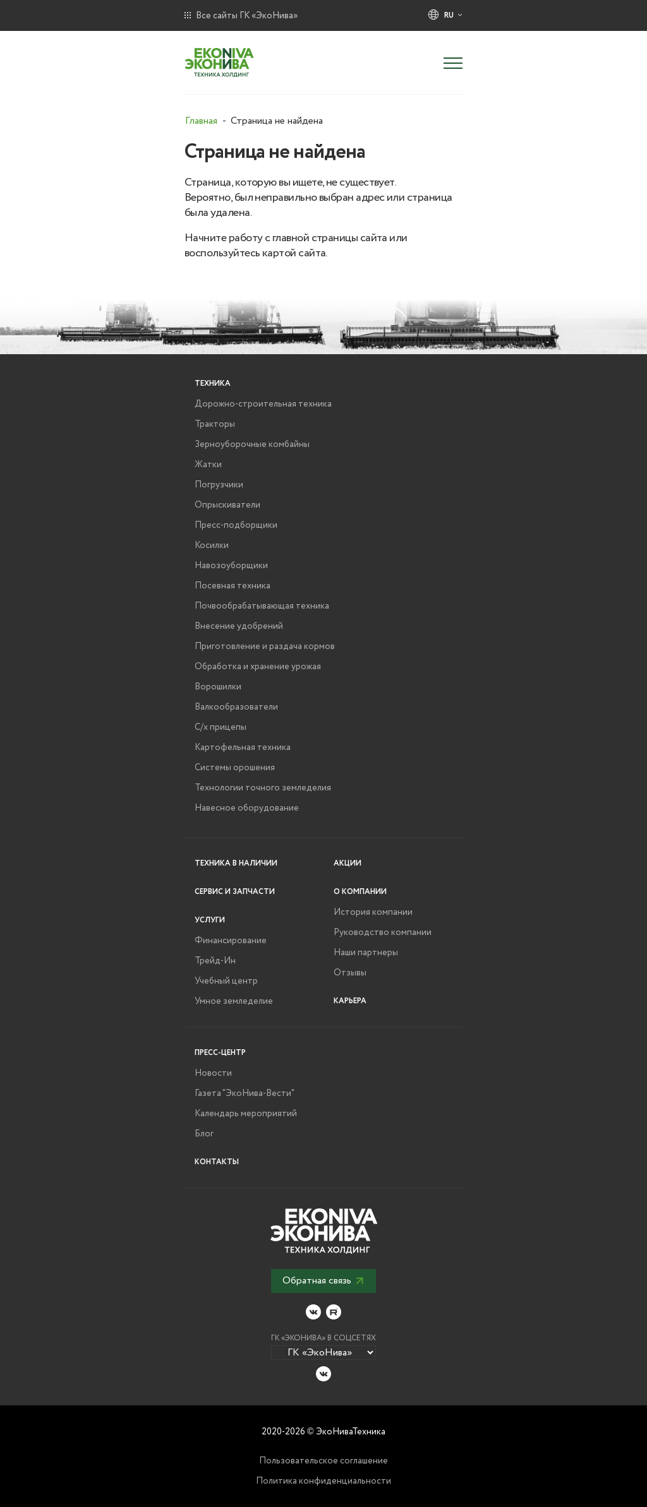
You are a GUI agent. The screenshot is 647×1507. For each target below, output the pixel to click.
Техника (213, 383)
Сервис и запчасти (235, 891)
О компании (360, 891)
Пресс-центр (220, 1052)
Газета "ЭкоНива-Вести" (244, 1093)
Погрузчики (219, 485)
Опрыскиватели (227, 505)
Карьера (350, 1001)
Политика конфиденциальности (323, 1481)
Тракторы (215, 424)
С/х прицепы (220, 727)
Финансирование (231, 940)
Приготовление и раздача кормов (265, 646)
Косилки (212, 545)
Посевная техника (232, 586)
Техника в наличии (236, 863)
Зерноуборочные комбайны (252, 444)
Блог (204, 1134)
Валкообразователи (236, 707)
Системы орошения (235, 767)
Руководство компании (383, 932)
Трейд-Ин (215, 961)
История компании (373, 912)
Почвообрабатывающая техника (262, 606)
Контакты (217, 1162)
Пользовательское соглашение (323, 1461)
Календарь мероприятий (246, 1113)
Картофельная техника (243, 747)
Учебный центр (226, 981)
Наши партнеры (366, 952)
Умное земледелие (234, 1001)
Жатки (208, 464)
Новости (213, 1073)
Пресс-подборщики (236, 525)
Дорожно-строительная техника (263, 404)
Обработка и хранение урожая (258, 666)
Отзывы (350, 973)
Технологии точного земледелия (263, 788)
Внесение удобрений (239, 626)
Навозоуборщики (231, 565)
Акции (347, 863)
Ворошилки (218, 687)
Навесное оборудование (247, 808)
